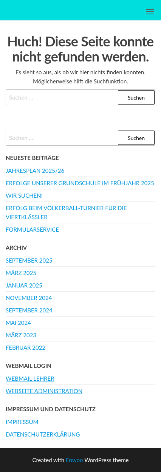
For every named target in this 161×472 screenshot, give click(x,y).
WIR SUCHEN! (24, 195)
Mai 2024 (18, 322)
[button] (150, 11)
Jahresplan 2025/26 (35, 170)
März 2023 (21, 335)
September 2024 (29, 310)
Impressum (22, 421)
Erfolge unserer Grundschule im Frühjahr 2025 (80, 183)
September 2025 (29, 260)
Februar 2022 (25, 347)
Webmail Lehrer (30, 378)
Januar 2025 (24, 285)
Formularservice (32, 229)
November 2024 (29, 297)
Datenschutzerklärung (43, 434)
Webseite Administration (44, 390)
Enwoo (74, 460)
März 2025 (21, 272)
